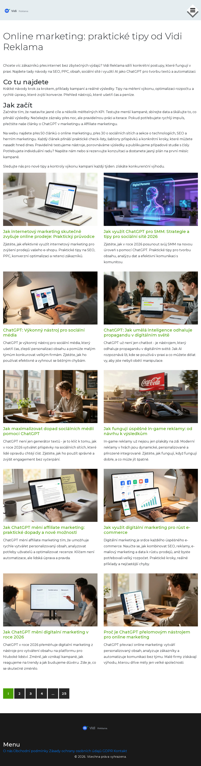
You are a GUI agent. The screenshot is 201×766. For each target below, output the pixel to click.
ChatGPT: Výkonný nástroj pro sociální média (44, 333)
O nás (7, 751)
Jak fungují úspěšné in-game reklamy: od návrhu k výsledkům (148, 431)
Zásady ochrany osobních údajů (75, 751)
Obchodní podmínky (30, 751)
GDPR (107, 751)
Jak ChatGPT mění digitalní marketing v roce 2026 (45, 634)
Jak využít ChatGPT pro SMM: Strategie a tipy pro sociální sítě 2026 (146, 234)
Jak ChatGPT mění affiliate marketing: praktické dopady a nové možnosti (44, 530)
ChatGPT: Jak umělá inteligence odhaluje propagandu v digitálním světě (148, 333)
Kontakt (120, 751)
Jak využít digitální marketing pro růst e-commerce (147, 530)
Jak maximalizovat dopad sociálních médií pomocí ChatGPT (48, 431)
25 (64, 693)
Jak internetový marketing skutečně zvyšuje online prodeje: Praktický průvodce (49, 234)
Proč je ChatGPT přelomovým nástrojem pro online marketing (147, 634)
